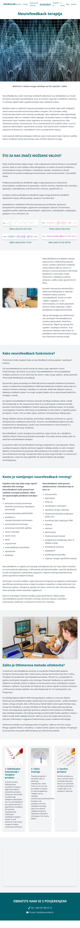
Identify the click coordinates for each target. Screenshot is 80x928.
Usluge (25, 4)
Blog (67, 4)
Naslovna (18, 4)
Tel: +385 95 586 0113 (41, 907)
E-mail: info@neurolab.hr (41, 912)
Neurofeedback (45, 4)
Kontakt (73, 4)
